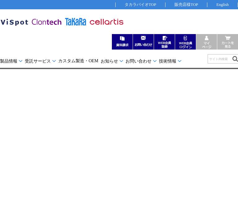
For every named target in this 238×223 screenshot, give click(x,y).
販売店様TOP (186, 4)
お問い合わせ (139, 61)
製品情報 (8, 61)
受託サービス (38, 61)
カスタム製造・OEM (78, 61)
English (222, 4)
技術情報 (167, 61)
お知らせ (109, 61)
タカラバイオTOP (140, 4)
